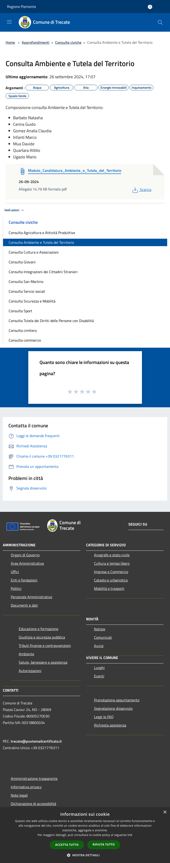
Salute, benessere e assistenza (43, 662)
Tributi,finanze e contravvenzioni (45, 645)
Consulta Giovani (22, 262)
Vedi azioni (14, 210)
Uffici (15, 571)
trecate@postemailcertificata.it (36, 741)
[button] (85, 855)
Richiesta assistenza (110, 725)
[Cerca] (160, 22)
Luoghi (99, 667)
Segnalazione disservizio (113, 708)
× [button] (164, 812)
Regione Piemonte (21, 6)
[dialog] (85, 835)
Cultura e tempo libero (112, 563)
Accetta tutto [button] (67, 845)
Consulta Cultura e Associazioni (34, 252)
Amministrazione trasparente (34, 778)
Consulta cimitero (23, 330)
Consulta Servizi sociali (27, 291)
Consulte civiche (68, 42)
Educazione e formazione (38, 629)
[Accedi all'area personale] (150, 6)
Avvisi (99, 646)
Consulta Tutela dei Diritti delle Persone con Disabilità (51, 320)
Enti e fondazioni (24, 580)
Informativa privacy (26, 787)
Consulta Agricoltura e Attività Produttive (42, 232)
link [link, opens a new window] (129, 835)
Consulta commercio (25, 340)
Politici (16, 588)
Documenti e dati (24, 605)
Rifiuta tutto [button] (104, 844)
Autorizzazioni (30, 670)
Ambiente (26, 654)
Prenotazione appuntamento (116, 700)
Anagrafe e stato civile (112, 555)
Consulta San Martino (26, 281)
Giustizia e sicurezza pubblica (42, 637)
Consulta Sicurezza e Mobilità (32, 301)
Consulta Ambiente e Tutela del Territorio (41, 242)
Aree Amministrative (27, 563)
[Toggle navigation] (9, 22)
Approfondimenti (35, 42)
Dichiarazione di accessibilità (33, 803)
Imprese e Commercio (111, 571)
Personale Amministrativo (31, 597)
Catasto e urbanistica (111, 580)
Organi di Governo (25, 555)
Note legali (19, 795)
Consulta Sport (20, 311)
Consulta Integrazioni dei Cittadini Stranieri (43, 272)
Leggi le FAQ (104, 717)
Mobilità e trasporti (109, 588)
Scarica (141, 189)
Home (10, 42)
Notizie (99, 629)
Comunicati (103, 637)
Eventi (99, 676)
